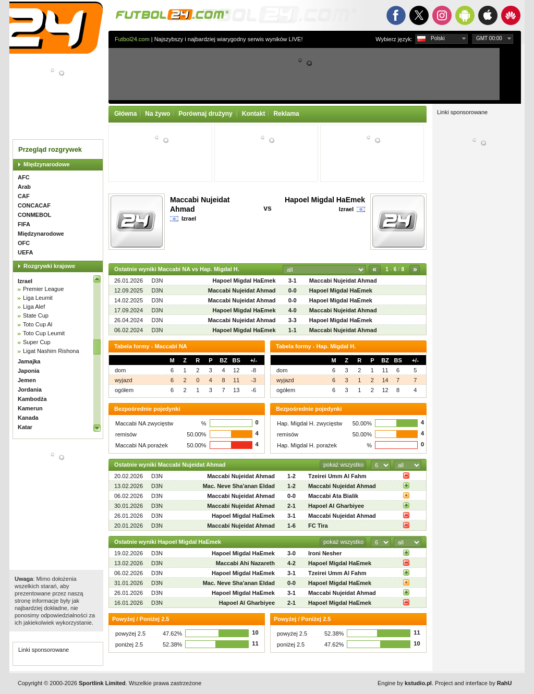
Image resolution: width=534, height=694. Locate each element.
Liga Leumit (38, 298)
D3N (157, 280)
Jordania (30, 389)
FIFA (24, 224)
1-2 (291, 476)
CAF (24, 196)
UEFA (25, 252)
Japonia (29, 371)
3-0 (291, 553)
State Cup (35, 315)
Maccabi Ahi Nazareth (245, 563)
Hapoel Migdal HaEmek (325, 200)
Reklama (286, 113)
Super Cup (37, 342)
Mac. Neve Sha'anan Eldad (239, 486)
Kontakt (253, 113)
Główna (125, 113)
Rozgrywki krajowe (49, 266)
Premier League (43, 289)
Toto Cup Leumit (44, 333)
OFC (24, 243)
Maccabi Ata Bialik (333, 496)
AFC (24, 177)
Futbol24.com (132, 39)
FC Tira (318, 525)
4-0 (292, 310)
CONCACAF (34, 205)
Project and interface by (473, 683)
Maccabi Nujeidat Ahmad (343, 280)
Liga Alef (34, 306)
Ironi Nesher (325, 553)
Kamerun (30, 408)
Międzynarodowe (46, 164)
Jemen (27, 380)
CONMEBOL (34, 215)
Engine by (405, 683)
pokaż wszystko (343, 464)
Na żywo (157, 113)
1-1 (292, 330)
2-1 (291, 506)
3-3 (292, 320)
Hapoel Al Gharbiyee (336, 506)
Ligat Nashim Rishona (51, 351)
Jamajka (29, 361)
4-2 (291, 563)
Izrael (25, 281)
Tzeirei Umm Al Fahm (337, 476)
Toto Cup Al (37, 324)
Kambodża (32, 399)
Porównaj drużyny (205, 113)
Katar (25, 427)
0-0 (292, 290)
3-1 (292, 280)
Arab (24, 187)
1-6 (291, 525)
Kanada (28, 418)
